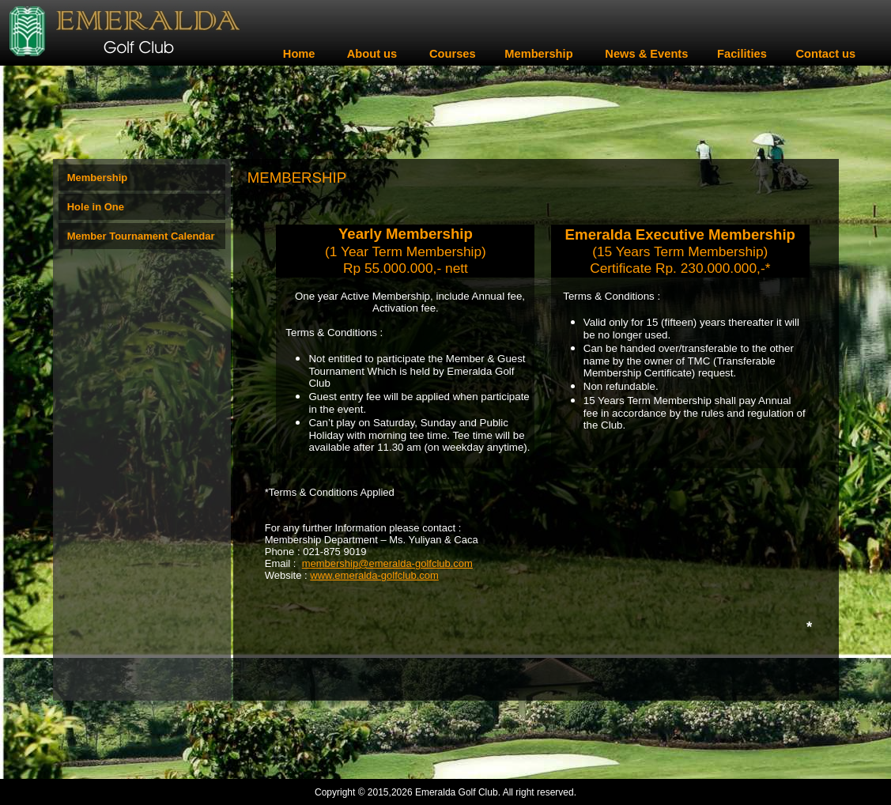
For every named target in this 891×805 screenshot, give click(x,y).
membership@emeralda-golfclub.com (387, 563)
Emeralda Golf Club (456, 792)
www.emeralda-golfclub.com (374, 575)
